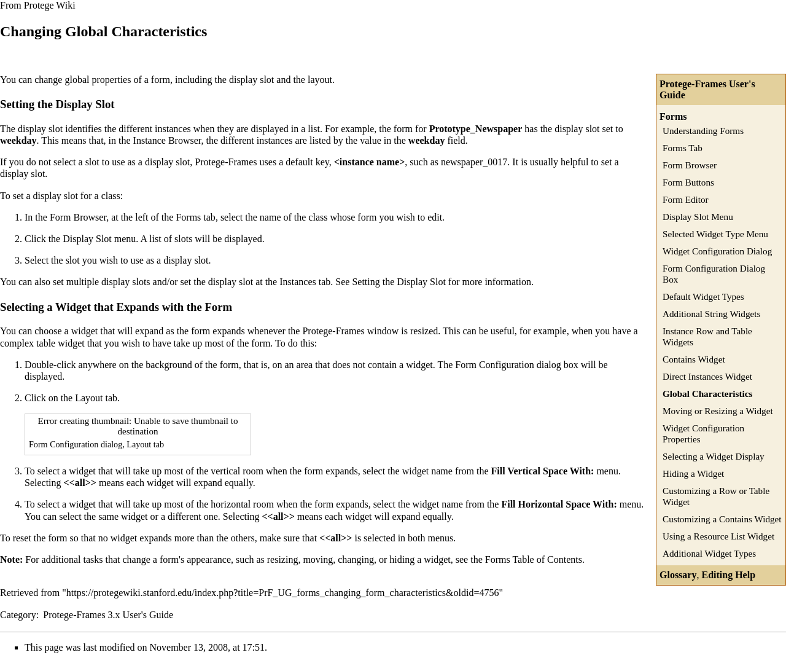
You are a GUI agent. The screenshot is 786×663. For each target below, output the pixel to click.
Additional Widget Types (709, 553)
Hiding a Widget (693, 473)
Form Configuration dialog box (516, 364)
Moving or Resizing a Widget (718, 411)
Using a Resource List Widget (718, 536)
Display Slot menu (99, 238)
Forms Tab (682, 148)
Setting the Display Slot (398, 282)
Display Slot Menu (698, 216)
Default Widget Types (703, 296)
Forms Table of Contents (533, 559)
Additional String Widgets (711, 313)
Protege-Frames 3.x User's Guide (108, 615)
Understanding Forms (703, 130)
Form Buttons (688, 182)
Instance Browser (167, 140)
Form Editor (686, 199)
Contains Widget (694, 359)
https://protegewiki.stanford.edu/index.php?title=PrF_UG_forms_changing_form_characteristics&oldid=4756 (282, 592)
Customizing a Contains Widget (722, 519)
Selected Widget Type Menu (715, 234)
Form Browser (690, 165)
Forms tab (195, 217)
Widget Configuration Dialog (717, 251)
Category (18, 615)
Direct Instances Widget (707, 376)
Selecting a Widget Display (714, 456)
